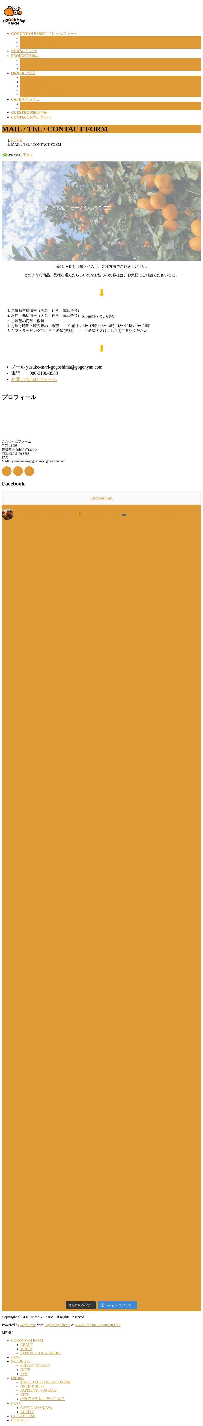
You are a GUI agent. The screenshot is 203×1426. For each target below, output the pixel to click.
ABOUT (26, 38)
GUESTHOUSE (23, 1416)
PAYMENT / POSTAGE (38, 86)
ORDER (17, 1378)
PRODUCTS (20, 1361)
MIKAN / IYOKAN (35, 60)
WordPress (28, 1325)
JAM (24, 69)
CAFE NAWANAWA (36, 104)
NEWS (16, 1357)
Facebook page (101, 498)
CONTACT (19, 1420)
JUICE (25, 64)
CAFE (16, 1403)
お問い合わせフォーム (34, 379)
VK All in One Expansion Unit (98, 1325)
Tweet (27, 155)
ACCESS (27, 108)
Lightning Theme (57, 1325)
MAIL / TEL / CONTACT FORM (45, 78)
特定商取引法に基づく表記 (42, 94)
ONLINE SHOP (32, 82)
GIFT (24, 90)
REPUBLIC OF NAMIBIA (40, 46)
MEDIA (26, 42)
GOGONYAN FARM (27, 1341)
